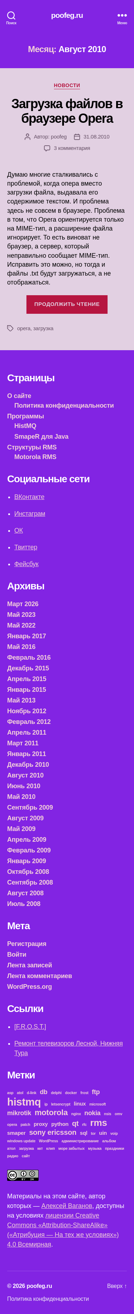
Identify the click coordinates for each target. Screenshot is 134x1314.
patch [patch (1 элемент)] (25, 1124)
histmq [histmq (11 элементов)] (24, 1102)
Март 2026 (22, 604)
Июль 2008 (23, 903)
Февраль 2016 (29, 657)
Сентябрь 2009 (30, 807)
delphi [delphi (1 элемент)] (56, 1093)
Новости (67, 85)
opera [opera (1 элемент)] (12, 1124)
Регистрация (26, 943)
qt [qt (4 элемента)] (75, 1123)
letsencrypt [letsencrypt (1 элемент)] (60, 1104)
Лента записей (29, 965)
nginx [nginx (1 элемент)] (76, 1114)
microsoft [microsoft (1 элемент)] (97, 1104)
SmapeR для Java (41, 436)
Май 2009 (21, 828)
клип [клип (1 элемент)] (50, 1148)
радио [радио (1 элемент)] (12, 1156)
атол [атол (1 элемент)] (11, 1148)
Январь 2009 (26, 861)
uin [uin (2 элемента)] (103, 1133)
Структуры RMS (32, 447)
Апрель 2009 (26, 839)
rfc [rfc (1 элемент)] (84, 1124)
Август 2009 (25, 818)
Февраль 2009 (29, 850)
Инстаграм (29, 513)
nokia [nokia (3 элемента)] (92, 1113)
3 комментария (72, 148)
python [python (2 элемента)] (59, 1124)
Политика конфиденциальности (64, 405)
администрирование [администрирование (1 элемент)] (80, 1141)
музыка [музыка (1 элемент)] (94, 1148)
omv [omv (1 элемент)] (118, 1114)
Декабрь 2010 (28, 764)
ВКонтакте (29, 496)
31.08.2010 (97, 137)
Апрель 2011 (26, 732)
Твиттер (25, 547)
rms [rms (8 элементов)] (98, 1122)
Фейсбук (26, 564)
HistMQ (25, 425)
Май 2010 (21, 796)
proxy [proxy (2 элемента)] (41, 1124)
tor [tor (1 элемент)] (93, 1133)
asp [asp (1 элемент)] (10, 1093)
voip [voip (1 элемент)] (114, 1133)
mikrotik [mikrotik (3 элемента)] (19, 1113)
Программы (25, 416)
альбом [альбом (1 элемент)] (109, 1141)
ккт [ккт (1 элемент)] (40, 1148)
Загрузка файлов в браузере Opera (67, 111)
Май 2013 (21, 700)
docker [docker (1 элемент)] (71, 1093)
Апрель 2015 (26, 679)
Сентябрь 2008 (30, 882)
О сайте (19, 395)
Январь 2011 (26, 753)
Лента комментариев (39, 976)
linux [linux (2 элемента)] (80, 1104)
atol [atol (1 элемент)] (20, 1093)
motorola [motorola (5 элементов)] (51, 1112)
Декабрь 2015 (28, 668)
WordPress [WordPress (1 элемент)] (48, 1141)
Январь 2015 (26, 689)
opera (23, 328)
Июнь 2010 (23, 786)
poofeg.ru (67, 15)
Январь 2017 (26, 636)
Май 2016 (21, 646)
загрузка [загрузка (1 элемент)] (26, 1148)
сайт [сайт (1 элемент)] (26, 1156)
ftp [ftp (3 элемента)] (96, 1092)
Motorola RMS (35, 456)
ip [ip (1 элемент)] (46, 1104)
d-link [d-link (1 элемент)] (31, 1093)
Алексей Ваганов (66, 1205)
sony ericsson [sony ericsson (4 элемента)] (52, 1132)
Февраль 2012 (29, 721)
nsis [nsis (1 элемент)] (107, 1114)
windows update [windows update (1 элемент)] (21, 1141)
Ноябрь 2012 (26, 711)
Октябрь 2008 (28, 871)
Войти (16, 954)
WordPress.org (29, 986)
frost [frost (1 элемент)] (84, 1093)
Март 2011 (22, 743)
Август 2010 (25, 775)
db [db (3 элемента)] (43, 1092)
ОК (18, 530)
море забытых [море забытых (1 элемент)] (71, 1148)
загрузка (43, 328)
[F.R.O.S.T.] (30, 1026)
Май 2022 (21, 625)
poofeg (58, 137)
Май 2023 (21, 614)
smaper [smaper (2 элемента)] (16, 1133)
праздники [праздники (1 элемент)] (114, 1148)
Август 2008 (25, 893)
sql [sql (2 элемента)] (84, 1133)
